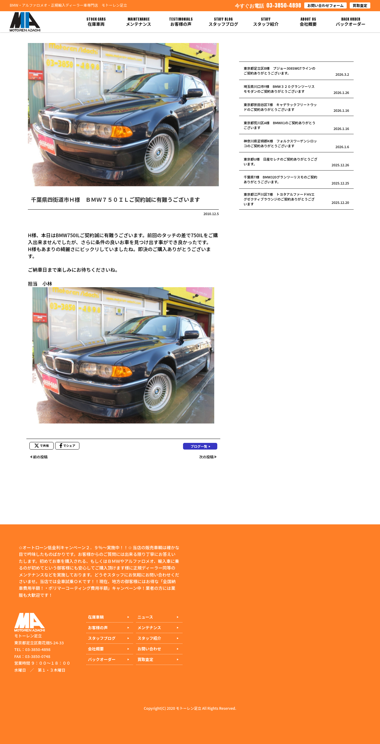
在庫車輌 (96, 617)
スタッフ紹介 (149, 638)
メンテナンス (149, 627)
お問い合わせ (149, 649)
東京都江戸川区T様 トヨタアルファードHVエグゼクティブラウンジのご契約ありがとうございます (279, 199)
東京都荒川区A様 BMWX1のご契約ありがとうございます (279, 125)
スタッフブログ (101, 638)
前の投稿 (40, 456)
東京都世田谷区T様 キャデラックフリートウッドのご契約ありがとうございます (280, 107)
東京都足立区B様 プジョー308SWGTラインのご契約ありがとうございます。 (279, 70)
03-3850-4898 (268, 5)
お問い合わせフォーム (325, 5)
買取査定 (360, 5)
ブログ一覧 (199, 446)
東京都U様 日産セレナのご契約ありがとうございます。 (280, 161)
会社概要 (96, 649)
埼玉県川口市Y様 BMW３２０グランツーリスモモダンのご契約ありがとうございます (279, 89)
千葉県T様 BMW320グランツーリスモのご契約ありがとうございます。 (280, 179)
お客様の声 (98, 627)
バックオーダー (101, 659)
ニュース (145, 617)
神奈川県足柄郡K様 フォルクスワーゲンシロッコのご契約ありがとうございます (280, 143)
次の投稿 (206, 456)
